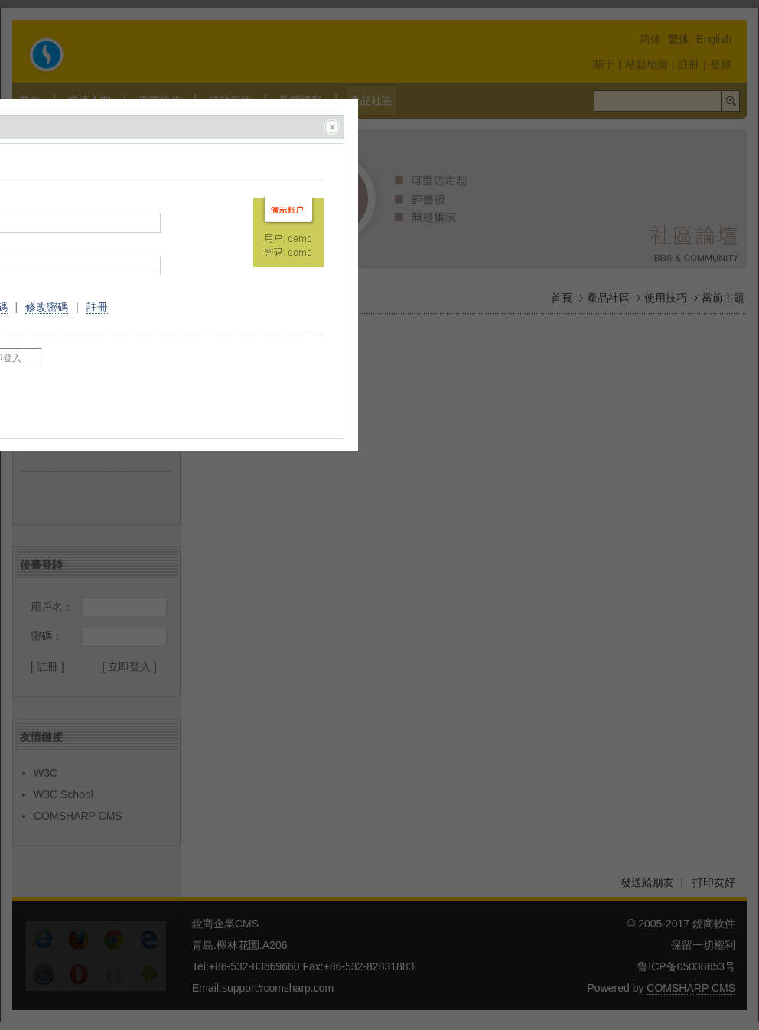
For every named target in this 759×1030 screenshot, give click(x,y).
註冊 (97, 307)
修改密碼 (46, 307)
